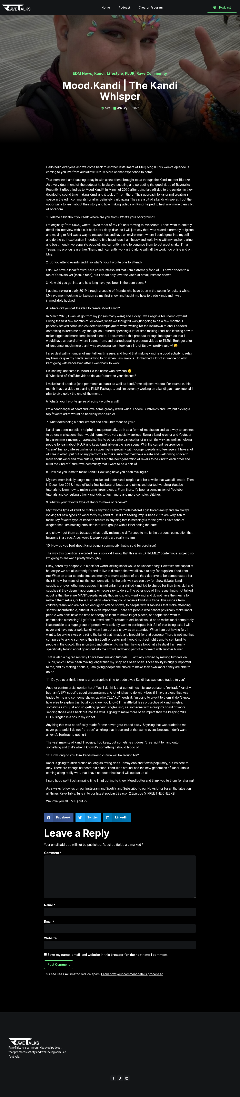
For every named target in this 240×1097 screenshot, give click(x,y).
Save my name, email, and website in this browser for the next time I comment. (108, 954)
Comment (52, 853)
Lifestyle (115, 73)
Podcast (124, 7)
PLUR (129, 73)
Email (49, 921)
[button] (58, 817)
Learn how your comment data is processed (132, 974)
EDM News (82, 73)
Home (105, 7)
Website (50, 938)
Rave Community (152, 73)
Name (49, 905)
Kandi (99, 73)
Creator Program (151, 7)
